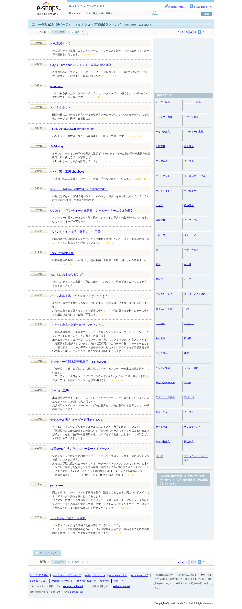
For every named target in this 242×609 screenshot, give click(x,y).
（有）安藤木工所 (62, 253)
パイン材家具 (163, 441)
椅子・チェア (191, 249)
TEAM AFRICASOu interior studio (72, 128)
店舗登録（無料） (175, 7)
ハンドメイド (163, 190)
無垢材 (159, 279)
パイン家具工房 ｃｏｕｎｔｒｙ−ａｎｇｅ (79, 296)
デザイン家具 (191, 117)
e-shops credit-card (73, 586)
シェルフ (189, 323)
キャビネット (163, 176)
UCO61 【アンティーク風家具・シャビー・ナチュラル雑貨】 (92, 210)
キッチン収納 (163, 367)
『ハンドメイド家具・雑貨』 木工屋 (75, 231)
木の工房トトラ (60, 43)
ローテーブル (191, 220)
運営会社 (118, 580)
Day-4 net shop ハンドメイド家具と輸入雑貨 (81, 65)
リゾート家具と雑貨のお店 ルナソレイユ (77, 324)
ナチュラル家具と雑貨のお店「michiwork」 (79, 189)
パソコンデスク (164, 294)
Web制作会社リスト (62, 580)
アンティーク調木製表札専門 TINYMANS (78, 361)
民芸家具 (189, 441)
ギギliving (56, 146)
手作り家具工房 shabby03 (67, 171)
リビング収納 (191, 367)
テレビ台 (160, 235)
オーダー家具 (163, 102)
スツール (160, 323)
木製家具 (160, 220)
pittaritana (56, 86)
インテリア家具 (164, 117)
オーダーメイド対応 (194, 294)
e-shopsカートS (139, 575)
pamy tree (56, 485)
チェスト (189, 412)
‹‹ (174, 32)
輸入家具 (189, 146)
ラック (187, 382)
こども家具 (162, 353)
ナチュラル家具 (192, 426)
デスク (159, 205)
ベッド (159, 456)
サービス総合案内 (39, 575)
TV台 (187, 308)
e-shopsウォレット (95, 575)
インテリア (190, 235)
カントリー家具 (192, 102)
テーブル (189, 161)
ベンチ (187, 279)
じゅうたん (162, 412)
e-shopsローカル (118, 575)
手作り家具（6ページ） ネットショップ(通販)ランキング (79, 24)
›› (207, 32)
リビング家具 (163, 131)
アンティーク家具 (193, 131)
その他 (187, 264)
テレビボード (191, 190)
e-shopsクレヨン (39, 580)
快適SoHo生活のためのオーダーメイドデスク (80, 448)
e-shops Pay (76, 592)
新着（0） (80, 32)
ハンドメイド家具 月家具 (68, 518)
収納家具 (189, 205)
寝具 (158, 264)
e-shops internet (121, 586)
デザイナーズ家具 (165, 397)
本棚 (186, 353)
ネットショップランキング (67, 575)
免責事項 (104, 580)
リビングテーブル (165, 382)
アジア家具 (162, 161)
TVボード (189, 397)
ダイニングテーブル (194, 176)
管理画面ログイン (201, 7)
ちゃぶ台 (160, 338)
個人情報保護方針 (86, 580)
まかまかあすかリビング (66, 274)
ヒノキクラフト (60, 107)
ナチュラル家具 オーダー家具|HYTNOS (76, 419)
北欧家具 (160, 146)
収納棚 (187, 338)
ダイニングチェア (165, 308)
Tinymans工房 (59, 390)
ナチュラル (162, 426)
